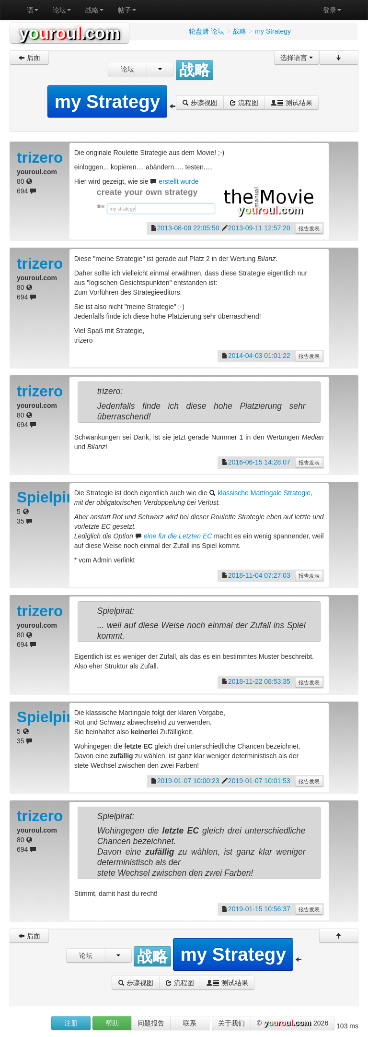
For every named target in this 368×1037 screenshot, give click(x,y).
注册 (71, 1023)
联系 (189, 1023)
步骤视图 (200, 103)
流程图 (244, 103)
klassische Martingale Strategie (264, 493)
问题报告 (151, 1023)
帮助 (112, 1023)
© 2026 (292, 1023)
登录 (332, 10)
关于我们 (231, 1023)
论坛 (62, 10)
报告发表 (309, 228)
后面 (29, 57)
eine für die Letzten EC (178, 536)
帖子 (127, 10)
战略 (94, 10)
